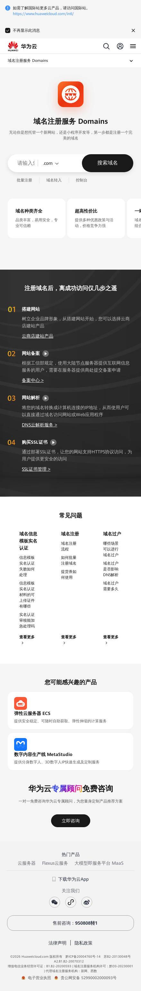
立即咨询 (71, 820)
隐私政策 (84, 942)
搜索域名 (107, 163)
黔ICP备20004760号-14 (83, 956)
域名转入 (54, 180)
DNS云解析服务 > (39, 424)
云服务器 (27, 863)
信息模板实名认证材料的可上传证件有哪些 (27, 595)
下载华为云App (70, 879)
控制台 (81, 180)
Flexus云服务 (55, 863)
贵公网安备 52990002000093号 (89, 978)
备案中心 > (33, 380)
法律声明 (57, 942)
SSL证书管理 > (36, 469)
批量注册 (24, 180)
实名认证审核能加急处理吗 (27, 620)
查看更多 (27, 640)
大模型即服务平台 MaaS (99, 863)
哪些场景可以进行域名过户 (111, 549)
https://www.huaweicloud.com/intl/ (43, 14)
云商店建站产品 (37, 336)
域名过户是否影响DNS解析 (111, 569)
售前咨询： (71, 923)
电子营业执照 (39, 978)
